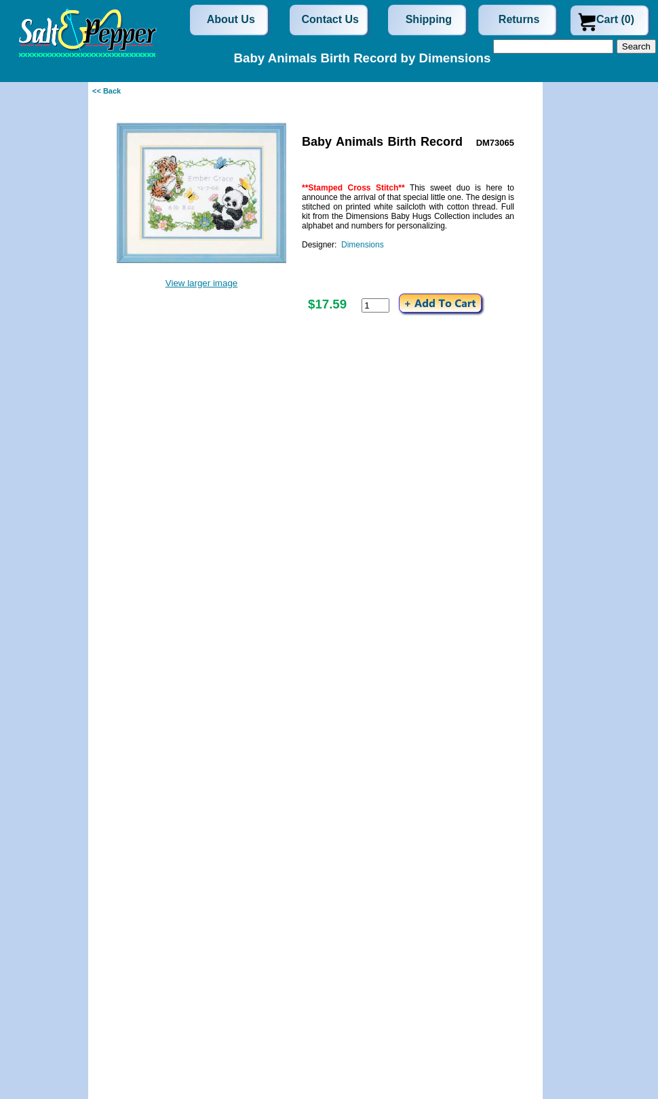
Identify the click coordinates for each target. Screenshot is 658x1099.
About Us (231, 19)
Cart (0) (615, 19)
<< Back (106, 91)
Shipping (429, 19)
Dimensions (362, 244)
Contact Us (330, 19)
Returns (519, 19)
